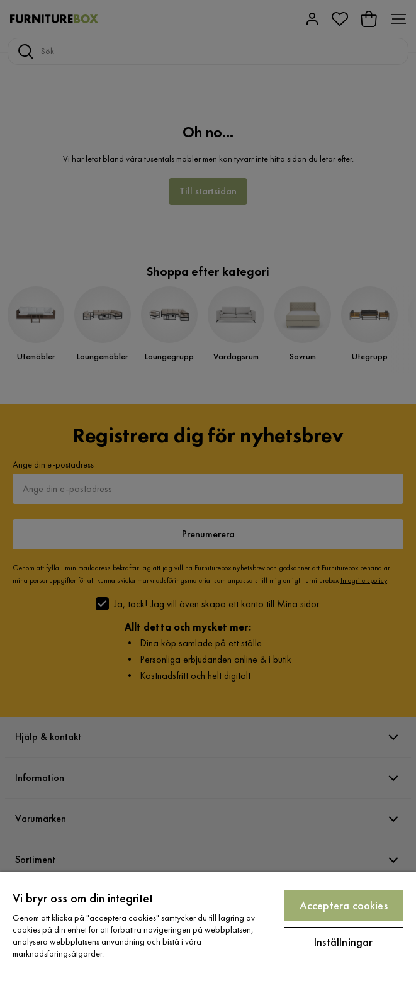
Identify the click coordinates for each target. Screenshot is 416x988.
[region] (208, 930)
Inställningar (343, 942)
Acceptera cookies (344, 905)
